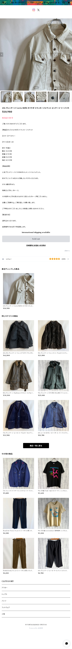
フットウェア (6, 607)
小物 (3, 614)
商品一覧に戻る (36, 446)
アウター (5, 588)
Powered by (36, 628)
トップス (4, 594)
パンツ (4, 601)
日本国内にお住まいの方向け (36, 245)
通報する (67, 251)
